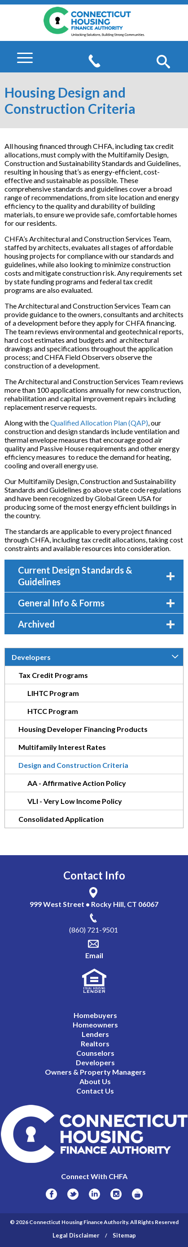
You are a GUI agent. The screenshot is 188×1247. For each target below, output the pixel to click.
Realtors (95, 1043)
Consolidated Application (61, 819)
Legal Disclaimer (76, 1235)
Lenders (95, 1034)
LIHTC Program (53, 693)
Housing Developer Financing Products (83, 729)
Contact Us (95, 1090)
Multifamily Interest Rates (62, 747)
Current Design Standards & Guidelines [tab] (96, 576)
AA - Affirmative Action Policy (76, 783)
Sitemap (124, 1235)
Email (94, 955)
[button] (163, 62)
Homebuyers (95, 1015)
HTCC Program (52, 711)
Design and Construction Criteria (73, 765)
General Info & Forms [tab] (96, 602)
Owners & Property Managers (95, 1072)
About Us (95, 1081)
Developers (31, 657)
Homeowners (95, 1024)
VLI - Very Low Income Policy (74, 801)
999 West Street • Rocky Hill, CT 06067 (94, 904)
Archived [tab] (96, 624)
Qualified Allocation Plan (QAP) (99, 422)
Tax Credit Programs (53, 675)
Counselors (95, 1053)
